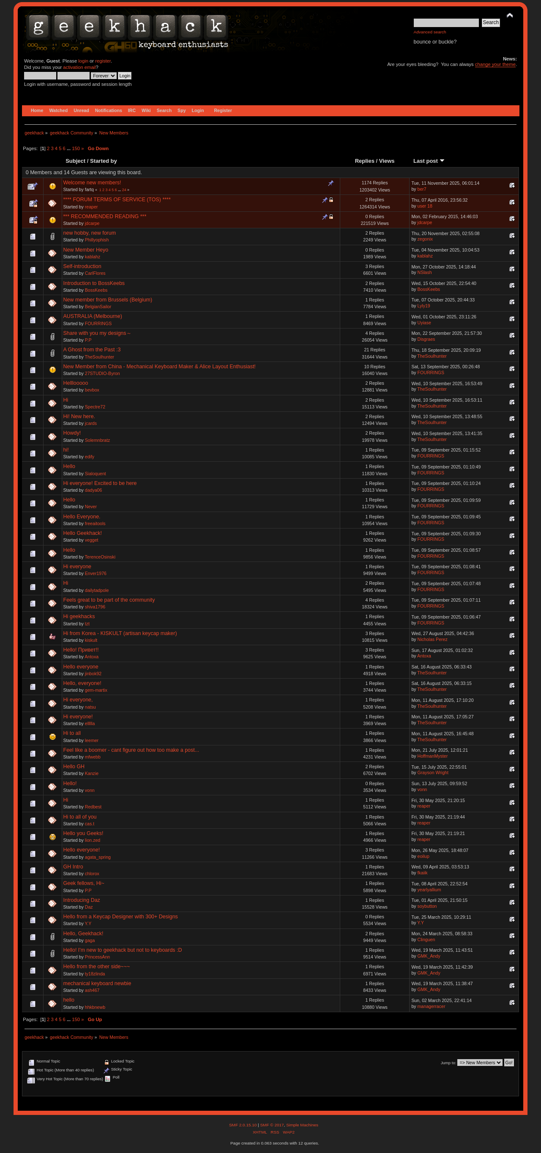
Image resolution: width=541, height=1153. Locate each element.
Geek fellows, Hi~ (83, 883)
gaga (90, 940)
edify (89, 456)
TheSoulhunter (100, 356)
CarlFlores (95, 273)
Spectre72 (95, 406)
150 (76, 148)
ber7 (422, 189)
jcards (91, 423)
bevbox (92, 389)
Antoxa (91, 656)
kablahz (93, 256)
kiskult (91, 640)
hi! (66, 450)
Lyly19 (424, 305)
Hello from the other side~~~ (96, 967)
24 (124, 190)
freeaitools (95, 523)
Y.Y (88, 923)
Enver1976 (96, 573)
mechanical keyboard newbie (97, 983)
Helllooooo (75, 383)
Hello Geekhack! (82, 533)
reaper (91, 206)
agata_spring (98, 857)
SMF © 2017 (272, 1125)
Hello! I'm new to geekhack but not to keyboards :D (122, 950)
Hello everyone (80, 667)
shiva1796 (95, 606)
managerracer (431, 1006)
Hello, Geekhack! (83, 934)
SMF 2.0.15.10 (243, 1125)
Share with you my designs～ (97, 333)
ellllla (90, 723)
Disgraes (426, 339)
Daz (89, 906)
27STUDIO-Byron (102, 373)
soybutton (427, 906)
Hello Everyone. (82, 517)
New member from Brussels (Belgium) (108, 300)
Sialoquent (95, 473)
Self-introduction (82, 266)
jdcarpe (92, 223)
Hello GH (74, 767)
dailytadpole (97, 590)
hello (68, 1000)
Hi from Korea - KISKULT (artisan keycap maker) (120, 633)
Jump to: (448, 1062)
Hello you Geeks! (83, 833)
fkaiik (423, 872)
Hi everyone (77, 567)
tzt (87, 623)
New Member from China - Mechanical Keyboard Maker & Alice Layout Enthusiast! (159, 367)
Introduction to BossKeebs (94, 283)
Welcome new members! (92, 183)
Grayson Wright (433, 772)
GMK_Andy (429, 956)
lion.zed (93, 840)
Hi (65, 400)
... (69, 148)
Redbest (93, 806)
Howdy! (72, 433)
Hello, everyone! (82, 683)
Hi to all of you (80, 817)
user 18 (425, 205)
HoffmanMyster (433, 756)
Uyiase (424, 322)
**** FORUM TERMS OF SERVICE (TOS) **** (117, 200)
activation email (79, 67)
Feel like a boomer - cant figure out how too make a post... (131, 750)
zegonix (425, 238)
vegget (91, 539)
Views (387, 161)
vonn (90, 790)
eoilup (423, 856)
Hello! (70, 783)
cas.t (89, 823)
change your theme (495, 64)
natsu (90, 706)
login (83, 60)
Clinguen (426, 939)
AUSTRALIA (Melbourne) (92, 316)
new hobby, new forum (89, 233)
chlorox (92, 873)
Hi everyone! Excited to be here (100, 483)
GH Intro (73, 867)
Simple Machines (302, 1125)
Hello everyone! (81, 850)
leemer (91, 740)
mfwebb (93, 756)
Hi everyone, (78, 700)
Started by (103, 161)
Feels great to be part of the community (109, 600)
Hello (69, 466)
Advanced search (430, 32)
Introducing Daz (81, 900)
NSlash (425, 272)
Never (91, 506)
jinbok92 (93, 673)
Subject (75, 161)
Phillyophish (97, 239)
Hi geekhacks (79, 616)
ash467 (92, 990)
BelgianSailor (98, 306)
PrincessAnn (97, 956)
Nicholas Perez (433, 639)
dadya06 (93, 490)
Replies (364, 161)
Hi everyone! (78, 717)
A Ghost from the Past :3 (92, 350)
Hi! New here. (79, 416)
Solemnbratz (97, 440)
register (103, 60)
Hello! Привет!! (81, 650)
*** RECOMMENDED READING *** (105, 216)
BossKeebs (96, 290)
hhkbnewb (95, 1007)
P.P (88, 339)
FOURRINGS (98, 323)
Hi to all (72, 733)
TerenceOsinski (100, 556)
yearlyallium (429, 889)
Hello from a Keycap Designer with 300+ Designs (120, 917)
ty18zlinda (95, 973)
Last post (429, 161)
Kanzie (91, 773)
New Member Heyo (86, 250)
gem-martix (96, 690)
